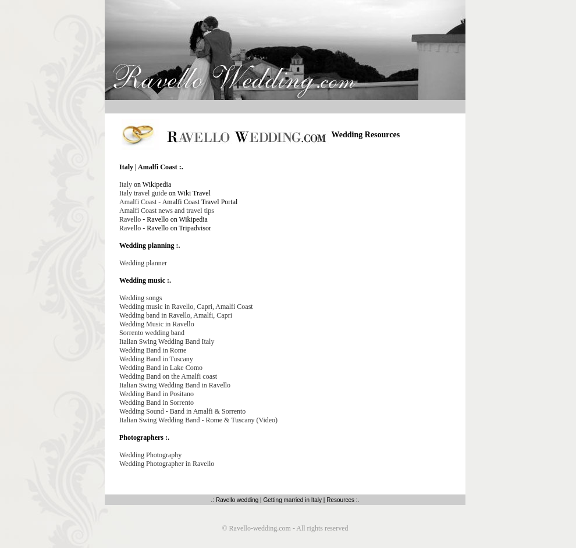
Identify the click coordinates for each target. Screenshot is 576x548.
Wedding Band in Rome (152, 350)
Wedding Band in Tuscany (156, 359)
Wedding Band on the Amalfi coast (168, 376)
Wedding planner (143, 263)
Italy (125, 184)
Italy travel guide (143, 193)
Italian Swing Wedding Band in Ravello (174, 385)
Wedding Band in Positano (156, 394)
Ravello (131, 219)
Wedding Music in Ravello (156, 324)
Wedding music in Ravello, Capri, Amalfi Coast (186, 307)
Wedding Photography (150, 455)
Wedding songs (140, 298)
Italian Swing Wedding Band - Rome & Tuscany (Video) (198, 420)
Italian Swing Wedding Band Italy (166, 341)
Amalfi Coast (138, 202)
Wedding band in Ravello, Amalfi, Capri (175, 315)
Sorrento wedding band (151, 333)
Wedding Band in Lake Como (160, 368)
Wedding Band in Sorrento (156, 402)
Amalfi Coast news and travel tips (166, 211)
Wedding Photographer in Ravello (166, 464)
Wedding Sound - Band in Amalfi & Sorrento (182, 411)
